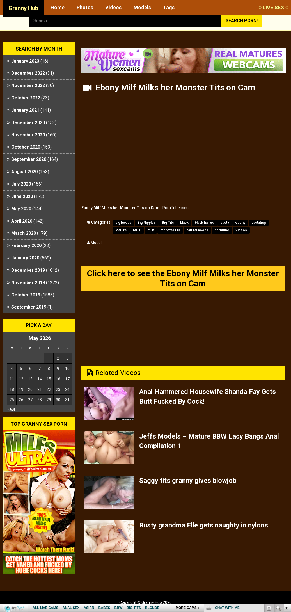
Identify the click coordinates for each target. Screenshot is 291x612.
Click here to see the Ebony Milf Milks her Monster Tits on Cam (183, 278)
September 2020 (28, 159)
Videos (113, 7)
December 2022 (28, 73)
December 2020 (28, 122)
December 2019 (28, 270)
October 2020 (25, 147)
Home (58, 7)
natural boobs (197, 230)
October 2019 (25, 295)
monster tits (170, 230)
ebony (240, 223)
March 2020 (23, 233)
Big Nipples (147, 223)
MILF (137, 230)
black (184, 223)
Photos (85, 7)
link (286, 524)
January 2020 (25, 258)
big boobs (123, 223)
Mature (121, 230)
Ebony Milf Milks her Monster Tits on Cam (120, 207)
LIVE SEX (273, 7)
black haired (204, 223)
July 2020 (21, 184)
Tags (169, 7)
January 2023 (25, 61)
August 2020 (24, 171)
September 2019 (28, 307)
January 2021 (25, 110)
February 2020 (26, 245)
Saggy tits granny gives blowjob (187, 481)
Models (142, 7)
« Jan (11, 409)
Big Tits (168, 223)
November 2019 (28, 282)
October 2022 (25, 98)
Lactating (258, 223)
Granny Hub (23, 8)
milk (150, 230)
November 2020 (28, 135)
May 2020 (21, 208)
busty (224, 223)
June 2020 (22, 196)
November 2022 (28, 85)
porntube (221, 230)
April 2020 (21, 221)
